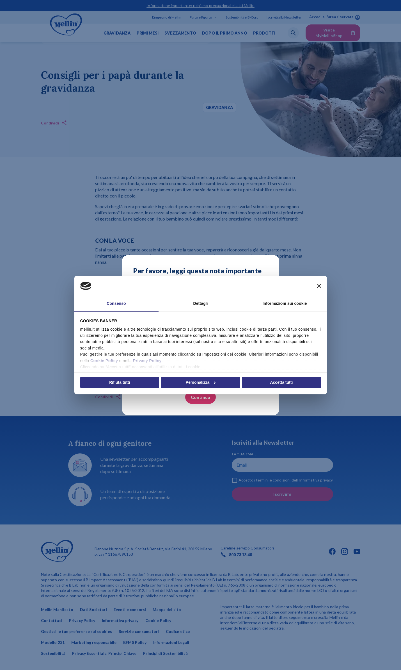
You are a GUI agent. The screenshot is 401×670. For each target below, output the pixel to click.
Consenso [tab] (116, 303)
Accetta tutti (281, 382)
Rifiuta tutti (119, 382)
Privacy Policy (147, 360)
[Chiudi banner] (319, 286)
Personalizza (201, 382)
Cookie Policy (104, 360)
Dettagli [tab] (200, 303)
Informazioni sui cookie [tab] (285, 303)
